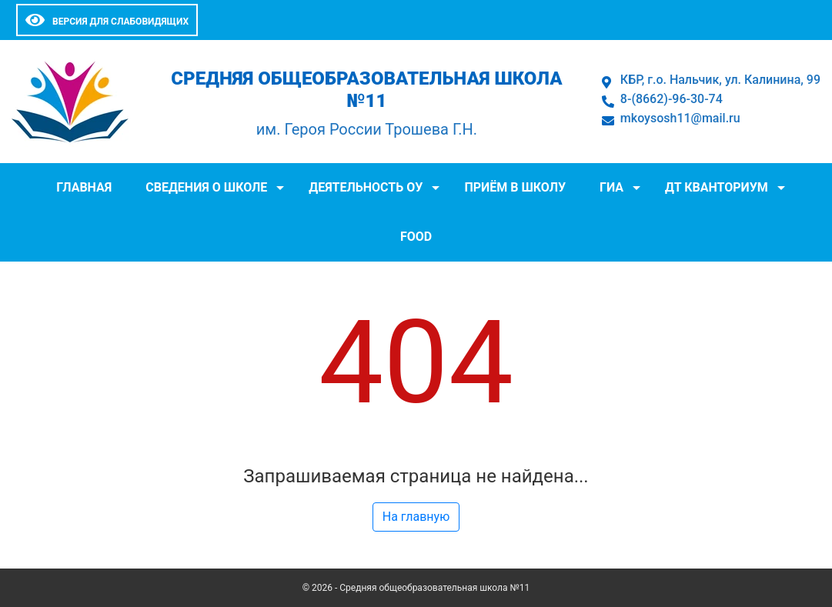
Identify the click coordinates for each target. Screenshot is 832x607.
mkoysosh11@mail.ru (680, 118)
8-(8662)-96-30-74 (671, 99)
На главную (416, 516)
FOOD (416, 236)
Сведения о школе (206, 187)
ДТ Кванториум (716, 187)
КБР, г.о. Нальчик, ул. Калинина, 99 (720, 79)
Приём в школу (515, 187)
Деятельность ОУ (366, 187)
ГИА (611, 187)
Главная (84, 187)
